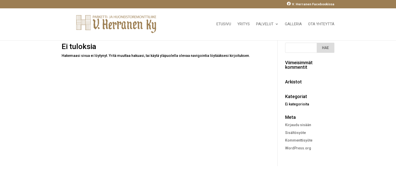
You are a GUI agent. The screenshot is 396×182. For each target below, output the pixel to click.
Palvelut (265, 24)
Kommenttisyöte (298, 140)
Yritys (243, 24)
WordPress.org (298, 148)
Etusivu (223, 24)
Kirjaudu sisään (298, 125)
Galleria (293, 24)
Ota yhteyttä (321, 24)
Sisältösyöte (295, 133)
